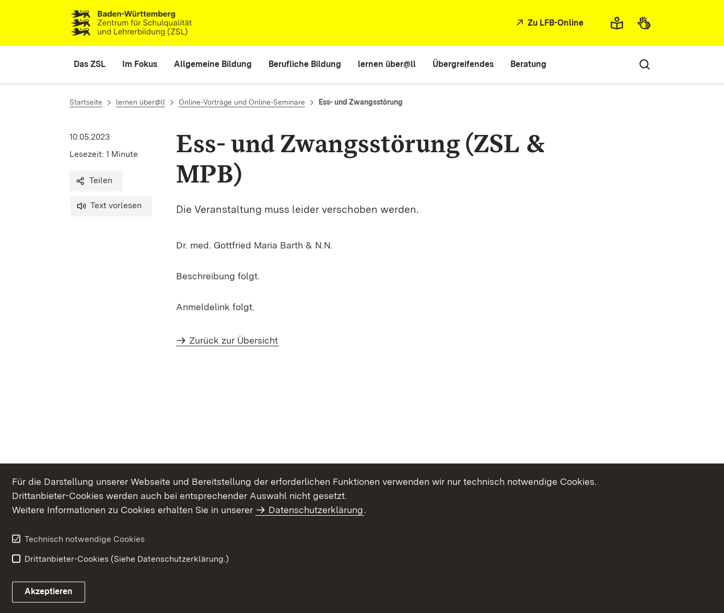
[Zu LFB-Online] (548, 23)
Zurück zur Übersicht (233, 340)
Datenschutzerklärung (315, 509)
